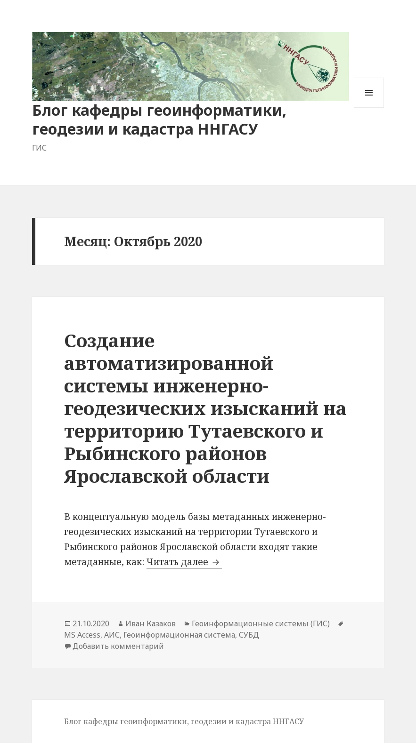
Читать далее (184, 562)
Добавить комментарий (118, 646)
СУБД (249, 635)
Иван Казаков (150, 623)
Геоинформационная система (179, 635)
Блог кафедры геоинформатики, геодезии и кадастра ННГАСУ (159, 119)
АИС (112, 635)
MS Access (82, 635)
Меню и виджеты (369, 107)
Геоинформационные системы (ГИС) (261, 623)
